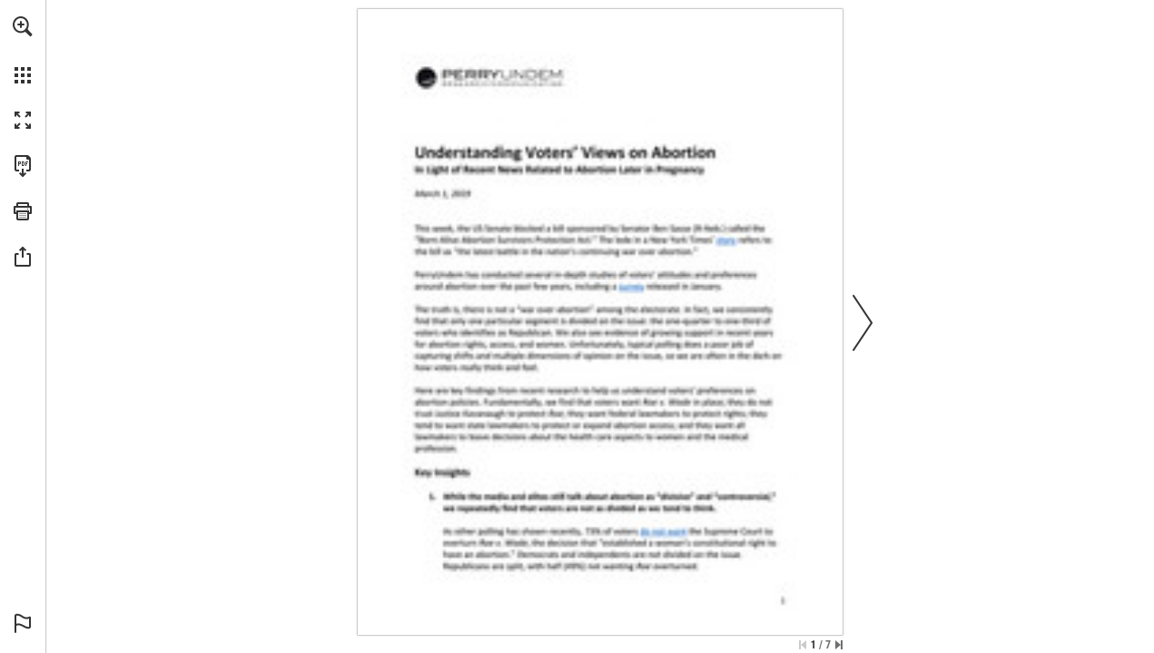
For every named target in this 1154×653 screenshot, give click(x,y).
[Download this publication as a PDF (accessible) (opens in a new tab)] (22, 166)
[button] (22, 26)
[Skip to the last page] (839, 644)
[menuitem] (22, 50)
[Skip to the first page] (802, 644)
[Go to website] (631, 286)
